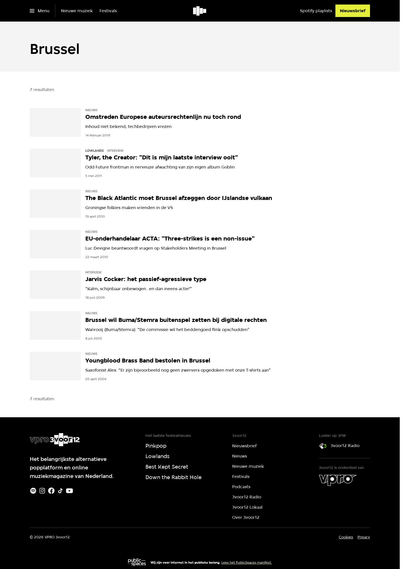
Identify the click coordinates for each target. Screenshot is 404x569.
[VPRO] (337, 480)
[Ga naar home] (200, 10)
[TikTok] (60, 490)
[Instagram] (42, 490)
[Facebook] (51, 490)
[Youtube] (69, 490)
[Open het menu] (39, 11)
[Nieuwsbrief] (352, 11)
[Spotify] (33, 490)
